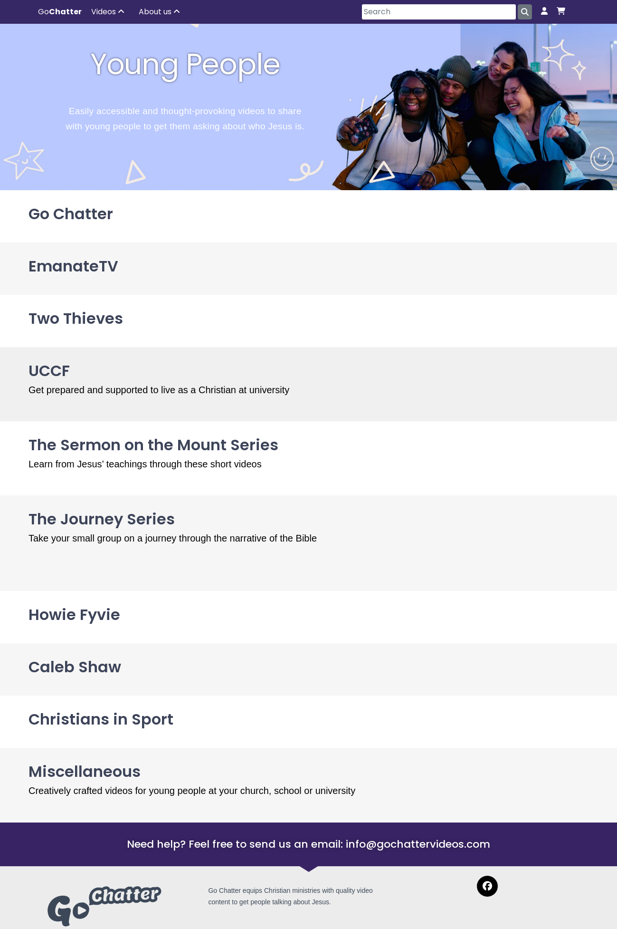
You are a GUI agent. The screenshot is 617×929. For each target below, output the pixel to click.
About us (159, 11)
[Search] (439, 11)
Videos (107, 11)
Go (60, 11)
